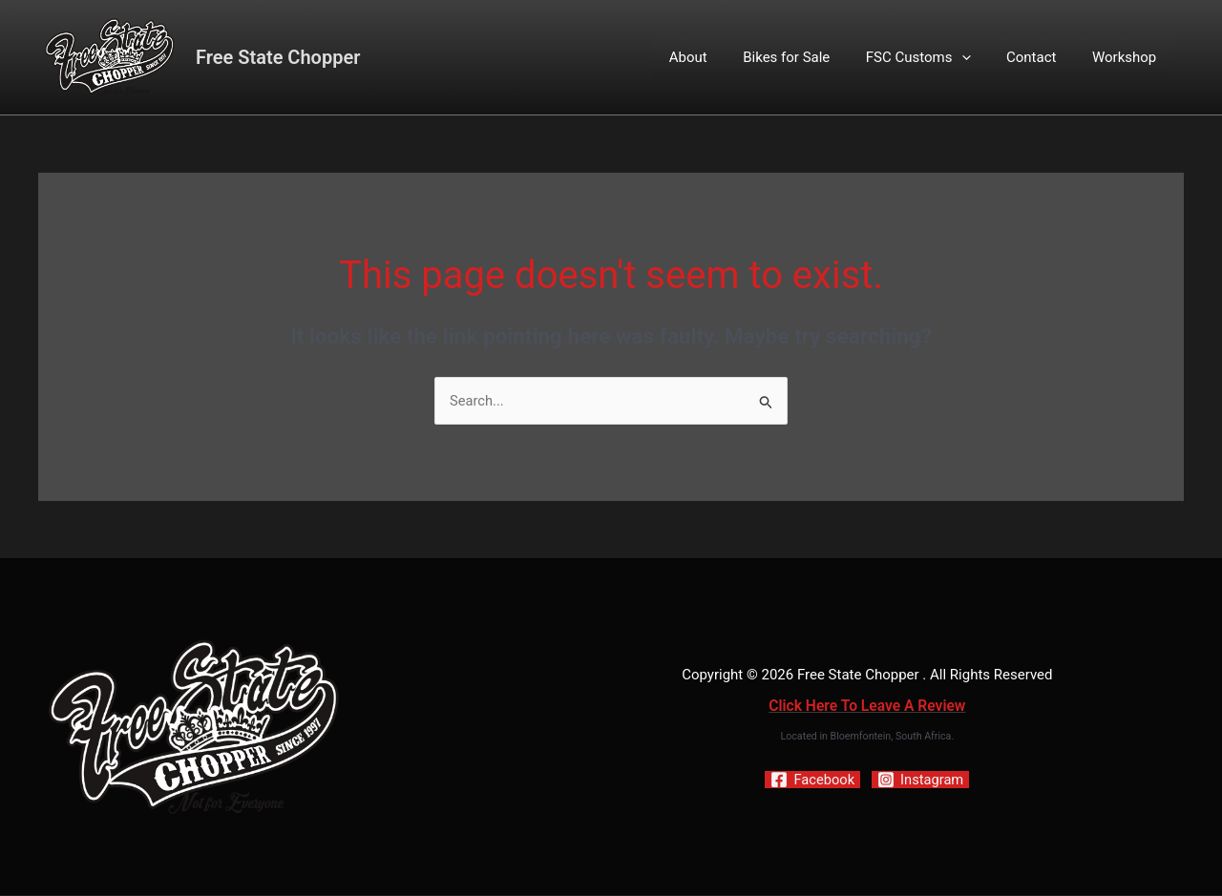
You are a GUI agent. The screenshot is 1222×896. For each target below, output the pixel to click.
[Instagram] (921, 780)
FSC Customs (936, 57)
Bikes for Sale (811, 57)
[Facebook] (812, 780)
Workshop (1128, 57)
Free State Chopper (278, 57)
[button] (979, 57)
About (721, 57)
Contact (1041, 57)
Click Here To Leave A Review (867, 707)
